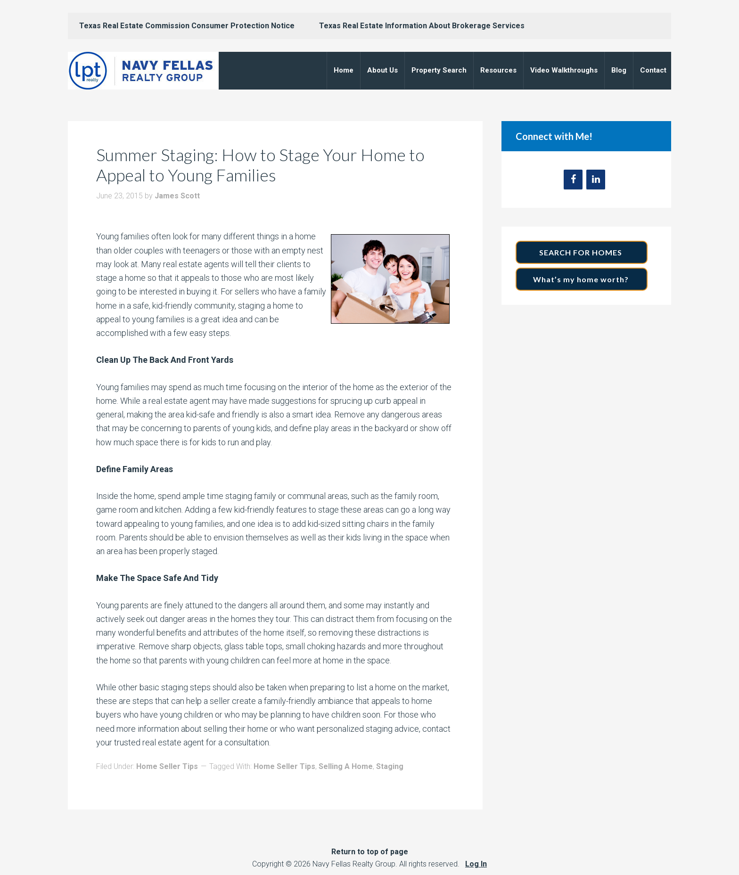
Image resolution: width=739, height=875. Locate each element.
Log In (476, 863)
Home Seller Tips (167, 766)
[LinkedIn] (595, 179)
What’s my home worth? (582, 279)
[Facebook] (573, 179)
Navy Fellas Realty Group (143, 71)
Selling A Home (346, 766)
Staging (389, 766)
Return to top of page (369, 851)
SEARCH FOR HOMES (581, 252)
